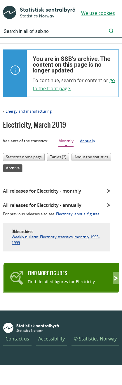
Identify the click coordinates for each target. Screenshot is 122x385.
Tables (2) (58, 156)
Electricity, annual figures (77, 214)
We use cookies (98, 13)
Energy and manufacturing (29, 111)
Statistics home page (24, 156)
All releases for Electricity (42, 191)
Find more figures (47, 273)
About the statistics (91, 156)
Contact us (17, 339)
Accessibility (51, 339)
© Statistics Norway (95, 339)
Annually (87, 140)
